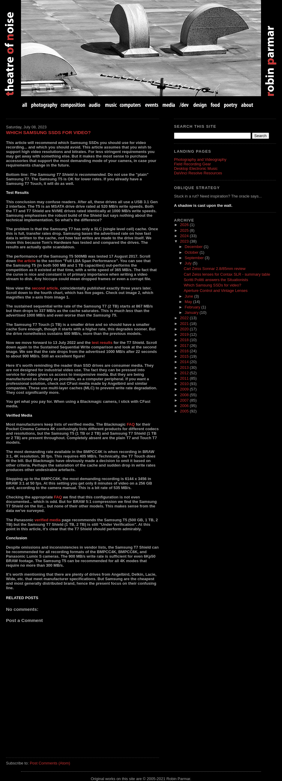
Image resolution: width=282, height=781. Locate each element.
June (189, 296)
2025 (185, 230)
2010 (185, 383)
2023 (185, 241)
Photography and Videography (200, 159)
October (192, 252)
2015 (185, 356)
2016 (185, 351)
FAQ (131, 424)
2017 (185, 345)
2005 (185, 411)
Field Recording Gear (192, 164)
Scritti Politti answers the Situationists (216, 279)
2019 (185, 334)
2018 (185, 340)
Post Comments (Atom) (50, 763)
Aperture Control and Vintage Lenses (216, 290)
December (194, 246)
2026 (185, 224)
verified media (47, 520)
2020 (185, 329)
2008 (185, 395)
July (189, 263)
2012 (185, 373)
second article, (45, 288)
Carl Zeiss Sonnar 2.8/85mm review (214, 268)
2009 (185, 389)
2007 (185, 400)
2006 (185, 405)
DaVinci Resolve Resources (198, 173)
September (195, 258)
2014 (185, 362)
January (192, 312)
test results (102, 342)
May (189, 301)
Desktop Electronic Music (196, 168)
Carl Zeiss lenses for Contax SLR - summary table (227, 274)
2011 (185, 378)
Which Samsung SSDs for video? (48, 132)
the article (26, 261)
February (193, 307)
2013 (185, 367)
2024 (185, 236)
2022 (185, 318)
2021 (185, 323)
